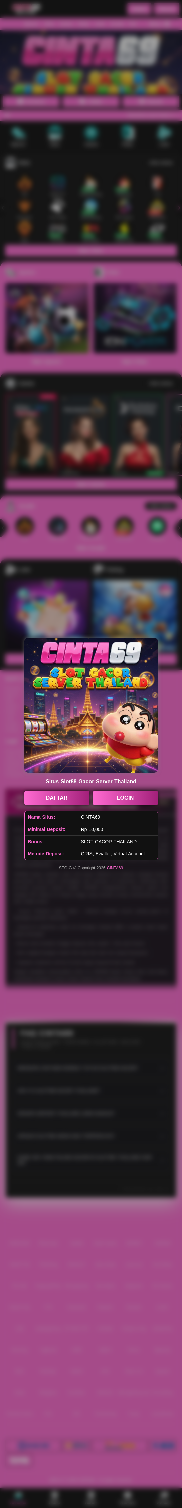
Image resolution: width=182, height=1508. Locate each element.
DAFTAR (57, 798)
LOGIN (125, 798)
